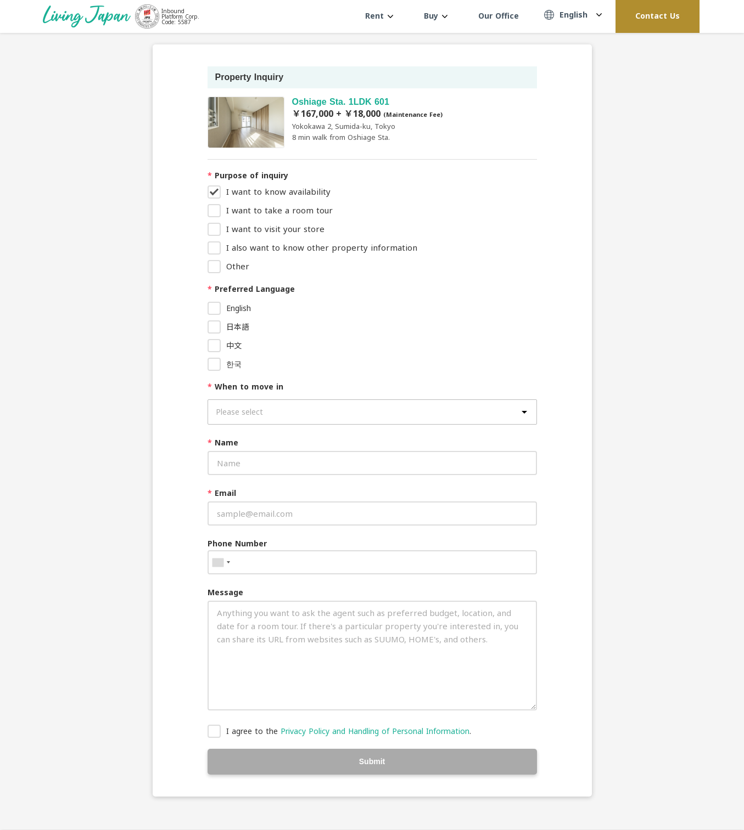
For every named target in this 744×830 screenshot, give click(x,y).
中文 (234, 345)
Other (237, 266)
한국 (234, 364)
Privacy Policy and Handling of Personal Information (375, 731)
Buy (435, 15)
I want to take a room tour (279, 210)
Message (225, 592)
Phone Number (237, 543)
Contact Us (657, 15)
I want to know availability (278, 191)
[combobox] (220, 562)
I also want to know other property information (321, 247)
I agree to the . (348, 731)
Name (223, 442)
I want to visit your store (275, 228)
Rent (379, 15)
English (238, 308)
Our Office (498, 15)
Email (222, 493)
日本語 (237, 326)
